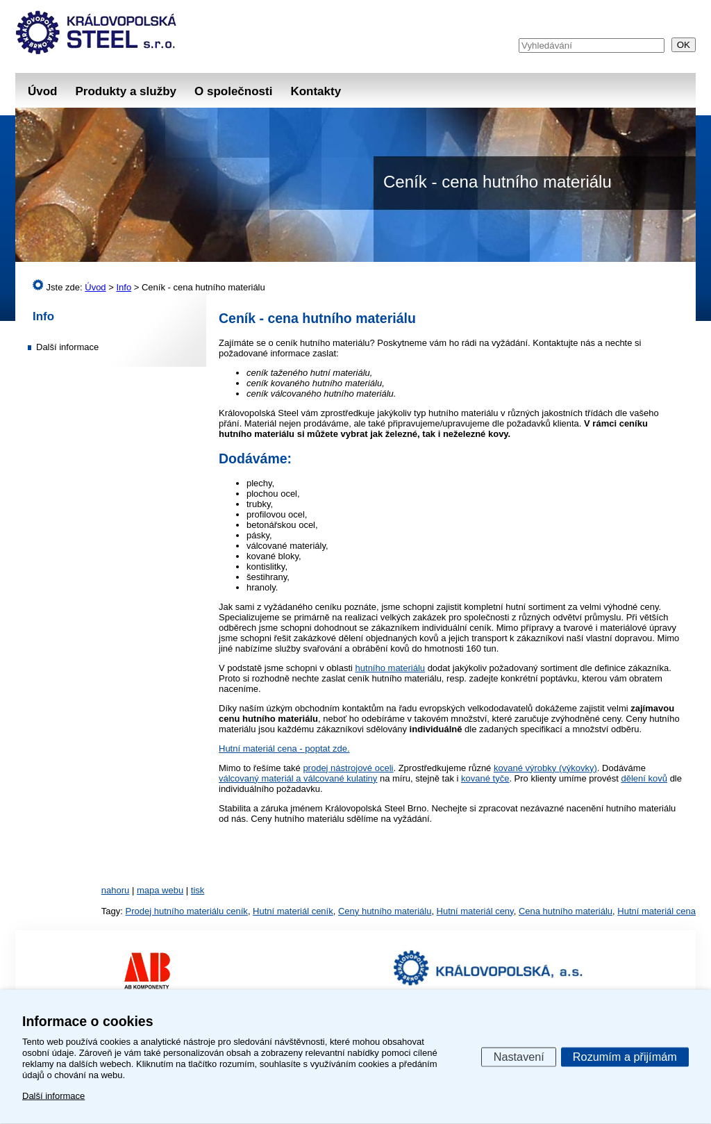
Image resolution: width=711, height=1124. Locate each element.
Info (43, 316)
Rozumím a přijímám (625, 1056)
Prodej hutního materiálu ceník (187, 911)
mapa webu (160, 890)
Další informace (67, 347)
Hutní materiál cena (656, 911)
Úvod (43, 91)
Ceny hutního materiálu (384, 911)
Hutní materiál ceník (293, 911)
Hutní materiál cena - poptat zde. (284, 748)
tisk (198, 890)
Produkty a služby (126, 91)
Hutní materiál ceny (475, 911)
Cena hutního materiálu (565, 911)
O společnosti (233, 91)
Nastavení (519, 1056)
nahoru (115, 890)
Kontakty (315, 91)
